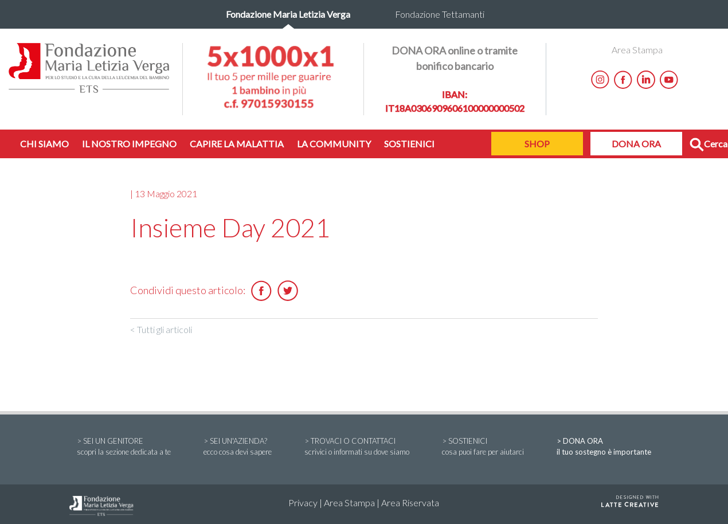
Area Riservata (410, 502)
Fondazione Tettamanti (439, 14)
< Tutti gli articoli (161, 329)
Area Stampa (637, 49)
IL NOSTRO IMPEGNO (129, 143)
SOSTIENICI (409, 143)
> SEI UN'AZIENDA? (237, 447)
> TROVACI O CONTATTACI (356, 447)
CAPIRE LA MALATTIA (237, 143)
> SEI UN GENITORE (124, 447)
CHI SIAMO (44, 143)
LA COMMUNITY (334, 143)
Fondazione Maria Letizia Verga (288, 14)
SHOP (537, 143)
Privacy (303, 502)
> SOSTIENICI (483, 447)
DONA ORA (636, 143)
